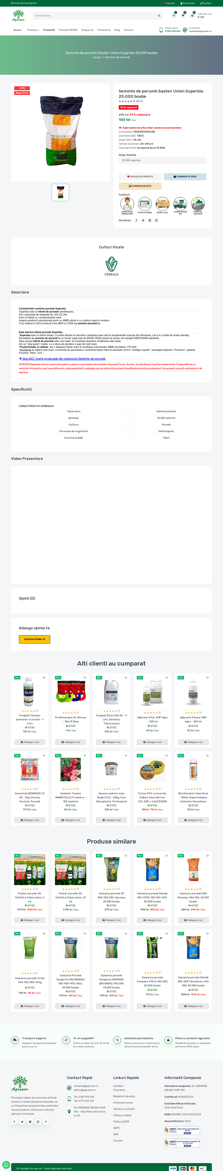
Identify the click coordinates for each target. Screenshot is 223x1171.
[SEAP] (185, 176)
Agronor (38, 1168)
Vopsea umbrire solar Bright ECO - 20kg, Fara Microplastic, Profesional (111, 797)
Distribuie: (125, 220)
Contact (206, 3)
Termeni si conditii (124, 1109)
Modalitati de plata (124, 1096)
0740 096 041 (172, 31)
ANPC (116, 1128)
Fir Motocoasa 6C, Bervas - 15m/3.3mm (70, 719)
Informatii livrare (123, 1102)
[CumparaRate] (140, 186)
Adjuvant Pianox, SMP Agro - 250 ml (193, 719)
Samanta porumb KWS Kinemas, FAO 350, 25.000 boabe (193, 897)
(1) (36, 711)
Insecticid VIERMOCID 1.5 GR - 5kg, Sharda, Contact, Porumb (30, 797)
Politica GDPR (121, 1121)
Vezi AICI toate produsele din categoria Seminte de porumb (62, 358)
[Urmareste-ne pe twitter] (22, 1122)
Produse (32, 30)
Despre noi (87, 30)
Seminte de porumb (117, 57)
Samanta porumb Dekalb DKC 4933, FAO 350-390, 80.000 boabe (152, 897)
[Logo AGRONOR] (18, 15)
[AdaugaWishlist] (140, 176)
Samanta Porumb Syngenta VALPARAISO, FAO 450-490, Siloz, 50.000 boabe (70, 981)
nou (17, 677)
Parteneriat (104, 30)
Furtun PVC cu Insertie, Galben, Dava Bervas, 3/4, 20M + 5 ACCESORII (152, 797)
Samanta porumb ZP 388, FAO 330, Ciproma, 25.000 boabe (111, 897)
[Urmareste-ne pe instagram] (38, 1122)
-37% (22, 88)
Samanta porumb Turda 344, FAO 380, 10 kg (29, 980)
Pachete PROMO (68, 30)
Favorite (169, 3)
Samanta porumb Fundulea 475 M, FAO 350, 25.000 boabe (152, 981)
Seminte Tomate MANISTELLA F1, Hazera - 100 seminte (70, 797)
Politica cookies (122, 1115)
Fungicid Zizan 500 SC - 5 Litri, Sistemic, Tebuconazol (111, 719)
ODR (115, 1134)
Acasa (17, 30)
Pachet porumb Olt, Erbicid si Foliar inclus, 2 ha (29, 897)
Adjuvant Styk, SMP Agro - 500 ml (152, 719)
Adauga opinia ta (34, 639)
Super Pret (22, 93)
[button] (159, 15)
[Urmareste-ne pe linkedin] (30, 1122)
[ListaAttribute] (162, 160)
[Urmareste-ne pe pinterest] (46, 1122)
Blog (117, 30)
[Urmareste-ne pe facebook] (14, 1122)
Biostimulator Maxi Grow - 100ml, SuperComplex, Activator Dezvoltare (193, 797)
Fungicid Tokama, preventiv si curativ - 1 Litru (30, 719)
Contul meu (187, 3)
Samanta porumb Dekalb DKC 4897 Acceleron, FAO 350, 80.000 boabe (193, 981)
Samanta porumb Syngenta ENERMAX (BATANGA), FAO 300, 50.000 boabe (111, 981)
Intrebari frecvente (119, 1088)
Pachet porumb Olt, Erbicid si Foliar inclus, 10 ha (71, 897)
